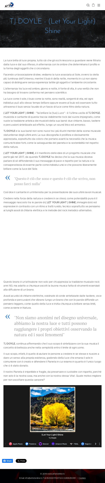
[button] (88, 5)
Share (7, 461)
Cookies (82, 478)
